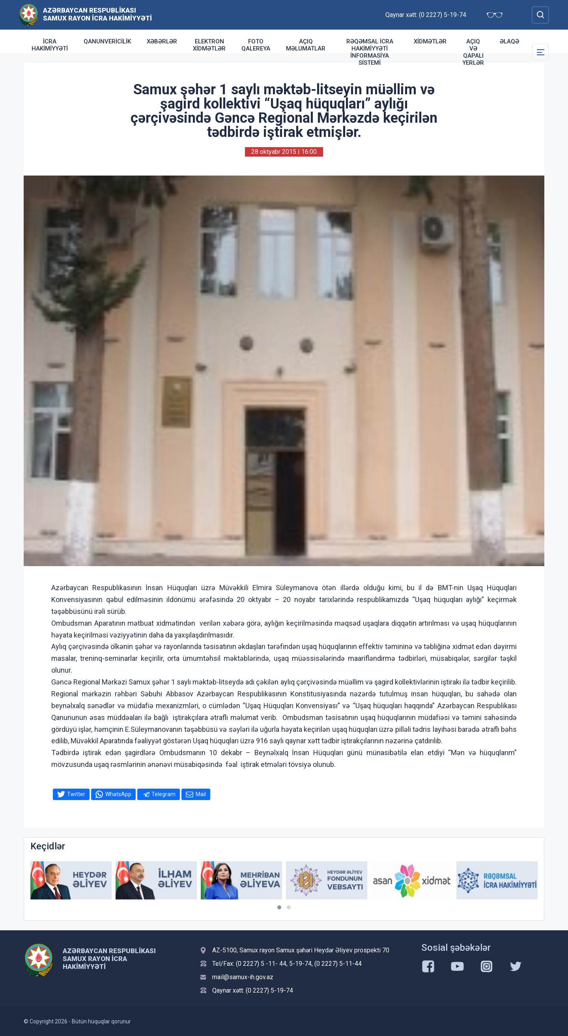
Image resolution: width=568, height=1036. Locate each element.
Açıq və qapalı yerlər (473, 52)
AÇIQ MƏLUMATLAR (305, 45)
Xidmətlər (430, 41)
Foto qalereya (255, 45)
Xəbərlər (162, 41)
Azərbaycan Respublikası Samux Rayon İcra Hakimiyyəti (97, 14)
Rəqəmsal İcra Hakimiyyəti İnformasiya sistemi (369, 52)
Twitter (76, 794)
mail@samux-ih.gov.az (242, 977)
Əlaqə (509, 41)
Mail (201, 794)
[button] (279, 907)
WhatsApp (118, 794)
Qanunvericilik (107, 41)
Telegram (163, 794)
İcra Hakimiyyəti (50, 45)
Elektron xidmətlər (209, 45)
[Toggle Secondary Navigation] (540, 52)
